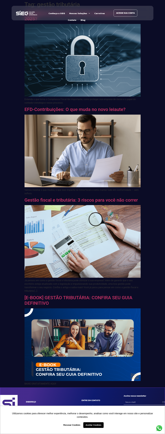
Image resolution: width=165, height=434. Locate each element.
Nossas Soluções (79, 13)
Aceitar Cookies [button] (93, 425)
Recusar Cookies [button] (71, 425)
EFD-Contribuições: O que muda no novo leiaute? (75, 109)
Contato (72, 20)
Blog (83, 20)
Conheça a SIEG (57, 13)
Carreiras (99, 13)
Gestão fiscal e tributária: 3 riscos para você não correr (81, 200)
